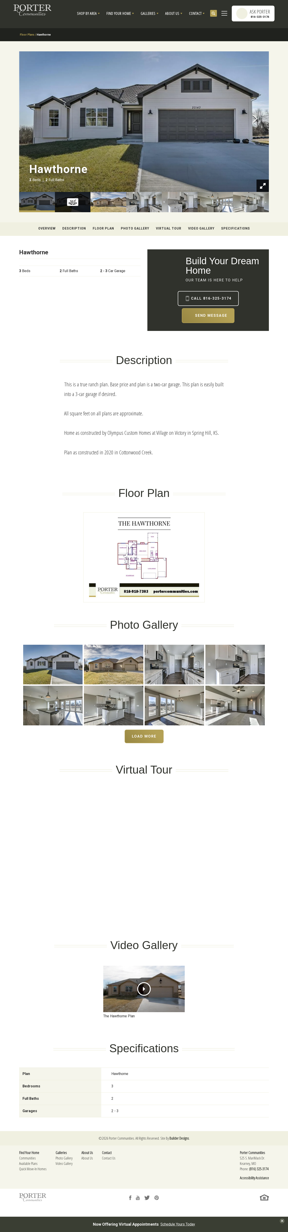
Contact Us (108, 1158)
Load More (144, 736)
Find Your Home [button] (118, 13)
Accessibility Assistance (254, 1177)
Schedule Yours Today (177, 1224)
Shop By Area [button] (87, 13)
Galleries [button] (148, 13)
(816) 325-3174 (259, 1168)
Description (74, 228)
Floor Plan (103, 228)
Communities (27, 1158)
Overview (47, 228)
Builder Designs (179, 1138)
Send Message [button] (211, 315)
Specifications (235, 228)
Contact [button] (195, 13)
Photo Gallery (135, 228)
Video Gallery (201, 228)
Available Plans (28, 1163)
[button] (88, 13)
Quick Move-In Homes (33, 1168)
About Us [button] (172, 13)
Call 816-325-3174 (211, 298)
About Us (87, 1158)
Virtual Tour (168, 228)
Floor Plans (27, 34)
